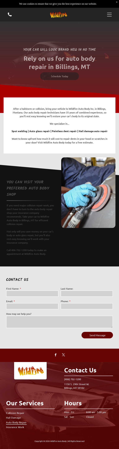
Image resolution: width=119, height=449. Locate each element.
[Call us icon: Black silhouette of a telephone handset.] (9, 8)
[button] (109, 7)
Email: (9, 301)
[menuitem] (30, 412)
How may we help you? (18, 313)
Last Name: (67, 288)
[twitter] (63, 355)
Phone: (64, 301)
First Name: (12, 288)
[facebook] (55, 355)
